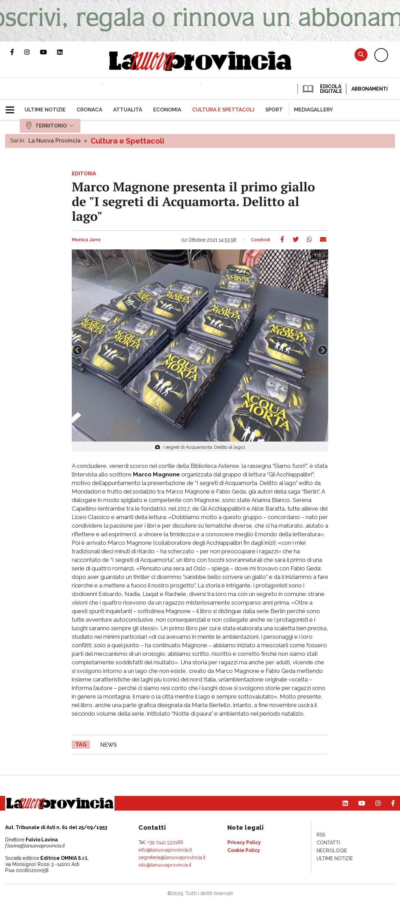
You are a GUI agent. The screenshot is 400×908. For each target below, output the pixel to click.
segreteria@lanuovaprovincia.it (171, 857)
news (108, 745)
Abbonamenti (369, 89)
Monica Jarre (86, 240)
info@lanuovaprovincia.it (165, 850)
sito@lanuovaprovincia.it (164, 865)
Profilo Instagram (32, 52)
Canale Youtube (48, 52)
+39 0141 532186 (165, 842)
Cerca (361, 54)
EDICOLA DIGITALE (322, 89)
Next (322, 350)
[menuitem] (45, 110)
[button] (12, 106)
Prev (77, 350)
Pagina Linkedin (65, 52)
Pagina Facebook (17, 52)
